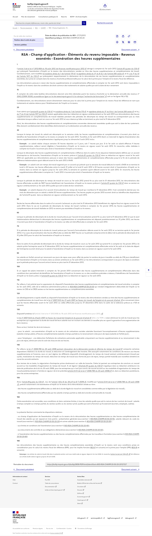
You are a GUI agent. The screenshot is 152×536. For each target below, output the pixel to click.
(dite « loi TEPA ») (98, 318)
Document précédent (25, 49)
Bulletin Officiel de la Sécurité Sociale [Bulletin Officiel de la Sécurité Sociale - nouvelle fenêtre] (88, 483)
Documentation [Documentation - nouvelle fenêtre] (50, 487)
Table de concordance (52, 483)
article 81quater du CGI (32, 382)
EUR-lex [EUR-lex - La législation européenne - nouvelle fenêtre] (79, 493)
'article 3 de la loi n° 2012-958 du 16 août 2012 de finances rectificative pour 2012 (68, 313)
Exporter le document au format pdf (117, 36)
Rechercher (84, 23)
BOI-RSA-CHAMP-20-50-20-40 (76, 425)
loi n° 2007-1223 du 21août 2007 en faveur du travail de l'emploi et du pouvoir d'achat (54, 318)
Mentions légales (38, 528)
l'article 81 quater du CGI (127, 68)
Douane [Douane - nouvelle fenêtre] (79, 490)
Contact (15, 483)
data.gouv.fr (129, 518)
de (65, 382)
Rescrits (64, 17)
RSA (36, 28)
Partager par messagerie (135, 42)
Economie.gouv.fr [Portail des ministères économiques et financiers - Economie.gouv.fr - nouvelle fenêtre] (82, 497)
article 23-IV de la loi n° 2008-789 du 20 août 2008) (89, 371)
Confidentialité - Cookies (64, 528)
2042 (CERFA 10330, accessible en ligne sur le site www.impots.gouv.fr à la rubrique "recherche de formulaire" (61, 96)
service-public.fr (97, 518)
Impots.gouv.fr (81, 500)
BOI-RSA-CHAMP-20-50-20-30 (99, 421)
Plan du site (49, 528)
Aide (14, 480)
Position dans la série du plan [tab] (24, 40)
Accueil (15, 17)
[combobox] (48, 23)
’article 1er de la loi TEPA (118, 454)
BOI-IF (93, 447)
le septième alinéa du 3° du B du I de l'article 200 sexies (99, 73)
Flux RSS (47, 480)
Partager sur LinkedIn (129, 42)
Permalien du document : (24, 464)
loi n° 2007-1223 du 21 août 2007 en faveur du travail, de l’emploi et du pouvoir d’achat (84, 300)
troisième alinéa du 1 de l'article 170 (69, 111)
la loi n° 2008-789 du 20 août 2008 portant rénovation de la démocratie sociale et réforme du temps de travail (73, 349)
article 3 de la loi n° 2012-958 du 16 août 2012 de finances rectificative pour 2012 (51, 68)
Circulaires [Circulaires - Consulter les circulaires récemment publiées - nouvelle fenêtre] (80, 487)
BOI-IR (134, 447)
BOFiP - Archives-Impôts (78, 17)
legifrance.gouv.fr (114, 518)
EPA (82, 382)
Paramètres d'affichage (84, 528)
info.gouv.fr (81, 518)
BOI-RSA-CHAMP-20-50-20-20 (47, 421)
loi (74, 382)
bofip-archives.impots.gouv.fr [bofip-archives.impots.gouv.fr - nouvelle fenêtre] (54, 490)
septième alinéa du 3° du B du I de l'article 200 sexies (110, 111)
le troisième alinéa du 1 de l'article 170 (58, 73)
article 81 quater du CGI (91, 366)
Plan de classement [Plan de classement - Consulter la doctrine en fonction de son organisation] (28, 17)
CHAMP (43, 28)
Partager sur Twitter (123, 42)
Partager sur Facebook (117, 42)
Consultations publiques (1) (48, 17)
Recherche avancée (105, 23)
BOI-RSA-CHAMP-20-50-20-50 (82, 286)
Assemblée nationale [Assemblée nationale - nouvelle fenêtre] (83, 480)
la (70, 382)
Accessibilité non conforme (21, 528)
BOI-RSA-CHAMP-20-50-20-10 (102, 419)
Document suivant (129, 49)
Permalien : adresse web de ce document (129, 36)
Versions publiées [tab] (20, 45)
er (61, 382)
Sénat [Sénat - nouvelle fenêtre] (79, 503)
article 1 (55, 382)
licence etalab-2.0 (55, 533)
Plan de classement (26, 28)
